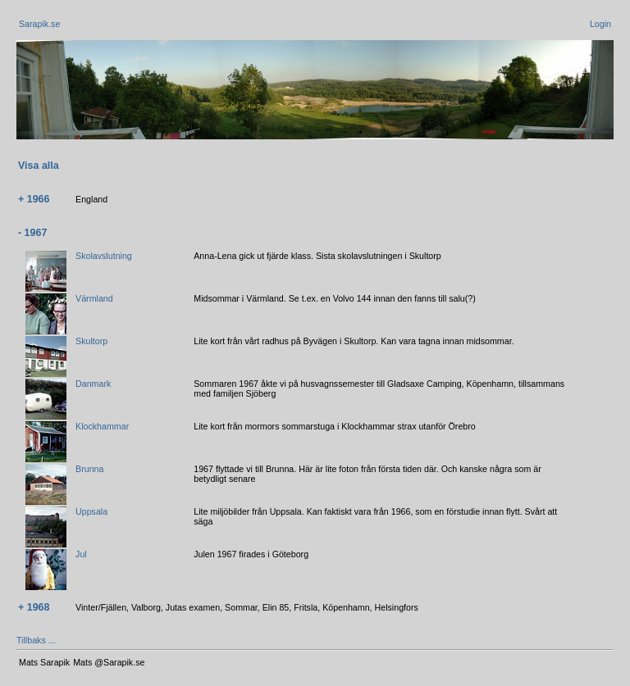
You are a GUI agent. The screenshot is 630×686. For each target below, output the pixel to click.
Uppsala (91, 511)
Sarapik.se (39, 24)
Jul (81, 554)
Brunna (89, 469)
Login (600, 24)
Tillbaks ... (36, 640)
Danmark (93, 383)
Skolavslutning (103, 256)
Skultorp (91, 341)
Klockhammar (102, 426)
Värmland (94, 298)
